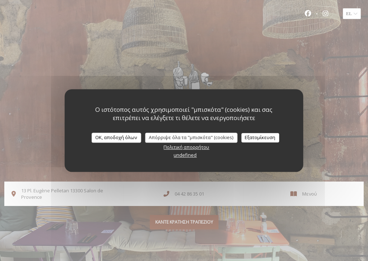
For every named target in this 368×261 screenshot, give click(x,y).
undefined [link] (185, 155)
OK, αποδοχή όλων (116, 137)
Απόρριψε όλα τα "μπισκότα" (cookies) (191, 137)
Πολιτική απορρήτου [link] (186, 147)
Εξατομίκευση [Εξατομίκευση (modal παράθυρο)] (260, 137)
